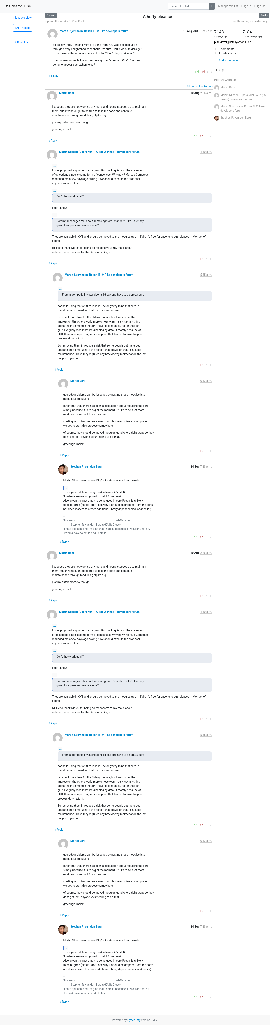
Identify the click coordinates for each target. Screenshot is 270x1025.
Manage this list (227, 6)
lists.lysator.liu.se (17, 6)
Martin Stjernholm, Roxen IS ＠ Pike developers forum (94, 31)
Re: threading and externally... (251, 21)
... (54, 166)
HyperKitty (134, 1020)
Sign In (246, 6)
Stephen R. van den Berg (86, 466)
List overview (23, 17)
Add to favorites (226, 60)
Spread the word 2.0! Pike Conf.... (66, 21)
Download (22, 42)
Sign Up (259, 6)
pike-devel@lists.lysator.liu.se (232, 42)
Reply (53, 75)
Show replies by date (200, 86)
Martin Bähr (66, 93)
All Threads (22, 27)
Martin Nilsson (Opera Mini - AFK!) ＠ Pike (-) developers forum (99, 151)
